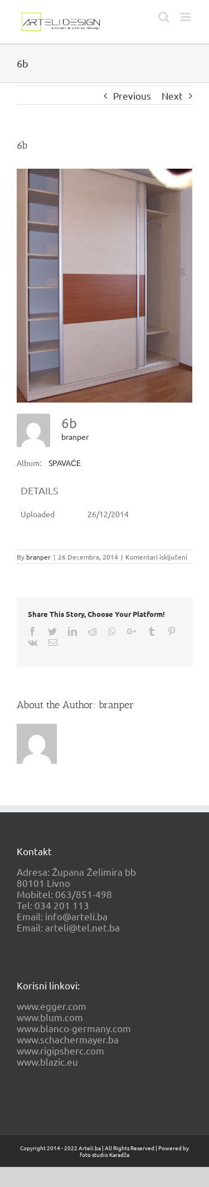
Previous (132, 95)
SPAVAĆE (64, 463)
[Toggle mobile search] (163, 17)
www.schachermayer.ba (68, 1039)
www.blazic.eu (47, 1061)
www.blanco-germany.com (74, 1028)
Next (172, 95)
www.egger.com (51, 1006)
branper (75, 436)
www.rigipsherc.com (60, 1050)
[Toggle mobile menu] (186, 17)
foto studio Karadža (104, 1154)
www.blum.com (50, 1017)
